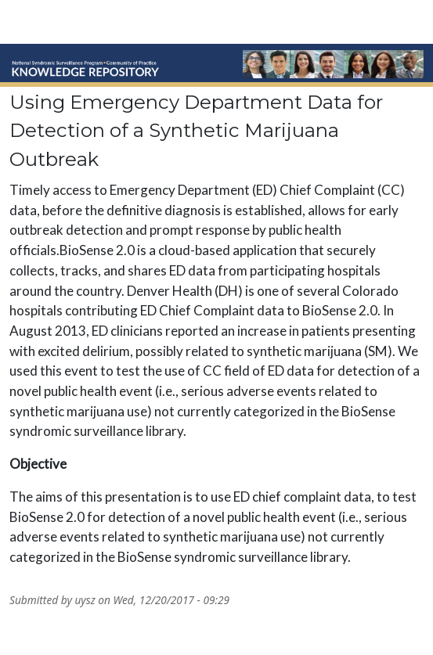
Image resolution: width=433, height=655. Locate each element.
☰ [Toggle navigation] (397, 23)
